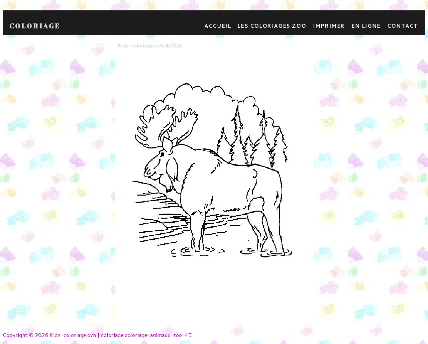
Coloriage (35, 26)
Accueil (217, 25)
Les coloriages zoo (271, 25)
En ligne (366, 25)
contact (402, 25)
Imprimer (329, 25)
